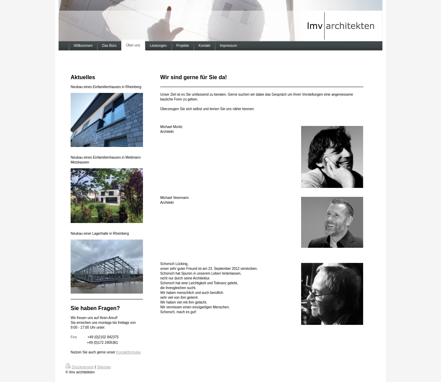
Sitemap (104, 367)
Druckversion (79, 367)
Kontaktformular (128, 352)
